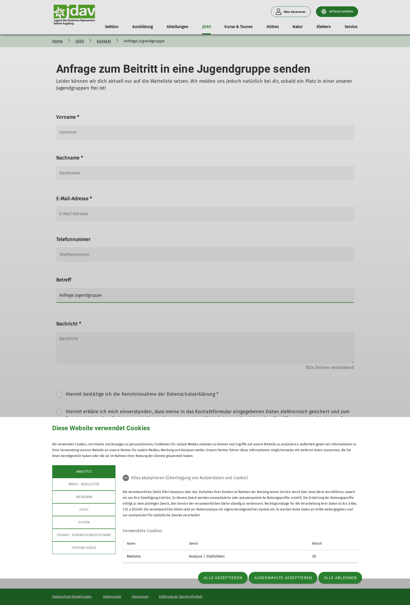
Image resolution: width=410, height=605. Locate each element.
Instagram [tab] (83, 497)
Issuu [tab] (83, 510)
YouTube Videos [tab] (83, 548)
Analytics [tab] (83, 471)
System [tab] (83, 522)
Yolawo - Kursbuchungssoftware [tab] (84, 535)
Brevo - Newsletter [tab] (84, 484)
